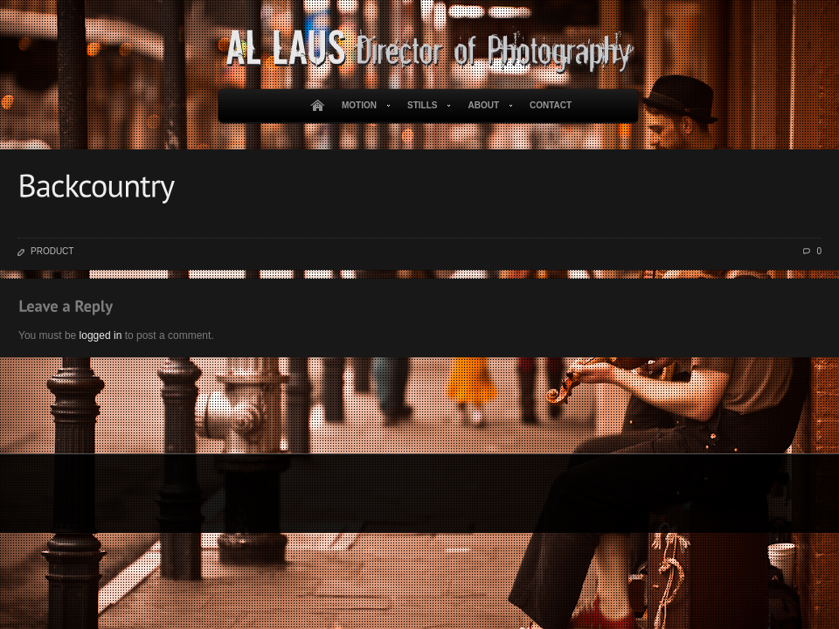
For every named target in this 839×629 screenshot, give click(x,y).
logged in (101, 335)
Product (52, 251)
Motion (362, 106)
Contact (551, 105)
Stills (426, 106)
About (486, 106)
